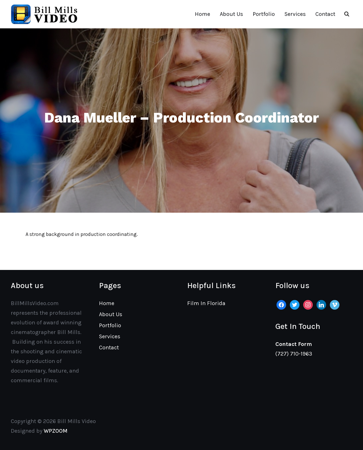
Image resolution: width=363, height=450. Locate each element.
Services (295, 14)
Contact (325, 14)
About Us (231, 14)
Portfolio (264, 14)
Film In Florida (206, 303)
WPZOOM (55, 431)
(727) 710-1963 (293, 353)
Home (202, 14)
